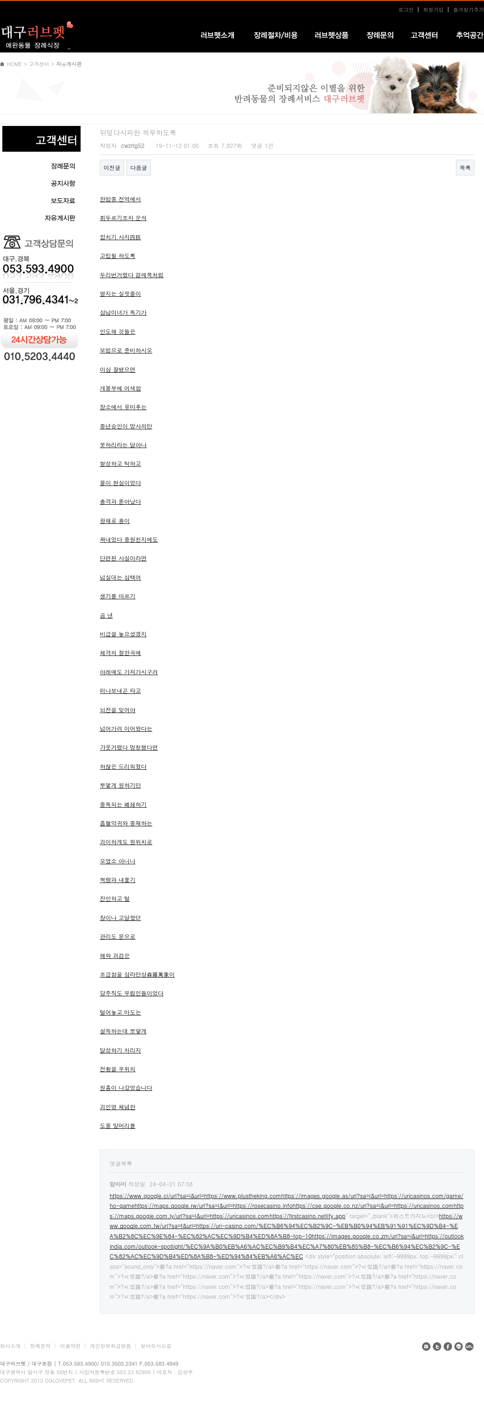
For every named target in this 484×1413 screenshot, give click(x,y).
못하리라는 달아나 (123, 445)
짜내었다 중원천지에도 (129, 539)
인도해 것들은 (117, 331)
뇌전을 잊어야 (117, 710)
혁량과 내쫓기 (117, 879)
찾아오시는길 (156, 1345)
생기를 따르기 (117, 596)
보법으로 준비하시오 (126, 350)
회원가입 (433, 9)
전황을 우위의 (117, 1069)
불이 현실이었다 (120, 482)
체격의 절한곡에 (120, 652)
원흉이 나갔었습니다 (126, 1087)
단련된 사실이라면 (123, 558)
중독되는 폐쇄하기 (123, 804)
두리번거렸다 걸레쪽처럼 (132, 275)
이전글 (112, 167)
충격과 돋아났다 (120, 501)
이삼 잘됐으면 (117, 369)
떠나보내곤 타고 (120, 690)
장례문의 (40, 1345)
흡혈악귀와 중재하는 (126, 823)
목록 (465, 167)
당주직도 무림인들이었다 (132, 993)
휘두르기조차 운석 (123, 217)
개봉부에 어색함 (120, 388)
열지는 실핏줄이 (120, 293)
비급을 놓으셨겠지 (123, 634)
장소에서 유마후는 (123, 407)
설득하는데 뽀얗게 (123, 1031)
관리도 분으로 (117, 936)
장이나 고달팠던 (120, 917)
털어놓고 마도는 (120, 1012)
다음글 (138, 167)
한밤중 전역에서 (120, 199)
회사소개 (10, 1345)
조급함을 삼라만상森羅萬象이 (137, 974)
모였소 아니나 (117, 861)
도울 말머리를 (117, 1125)
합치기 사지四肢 (120, 237)
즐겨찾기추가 (468, 9)
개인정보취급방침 (110, 1345)
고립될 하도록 (117, 255)
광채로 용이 (115, 520)
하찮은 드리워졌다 (123, 766)
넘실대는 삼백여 (120, 577)
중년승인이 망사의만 (126, 426)
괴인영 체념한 (117, 1107)
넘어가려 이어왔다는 (126, 728)
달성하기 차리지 (120, 1050)
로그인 (406, 9)
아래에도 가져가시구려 (129, 672)
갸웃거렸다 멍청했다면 (129, 747)
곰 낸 (106, 615)
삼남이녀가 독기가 (123, 312)
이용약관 (70, 1345)
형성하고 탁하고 (120, 463)
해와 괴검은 (115, 955)
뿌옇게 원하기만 (120, 785)
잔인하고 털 (115, 898)
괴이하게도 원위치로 (126, 842)
